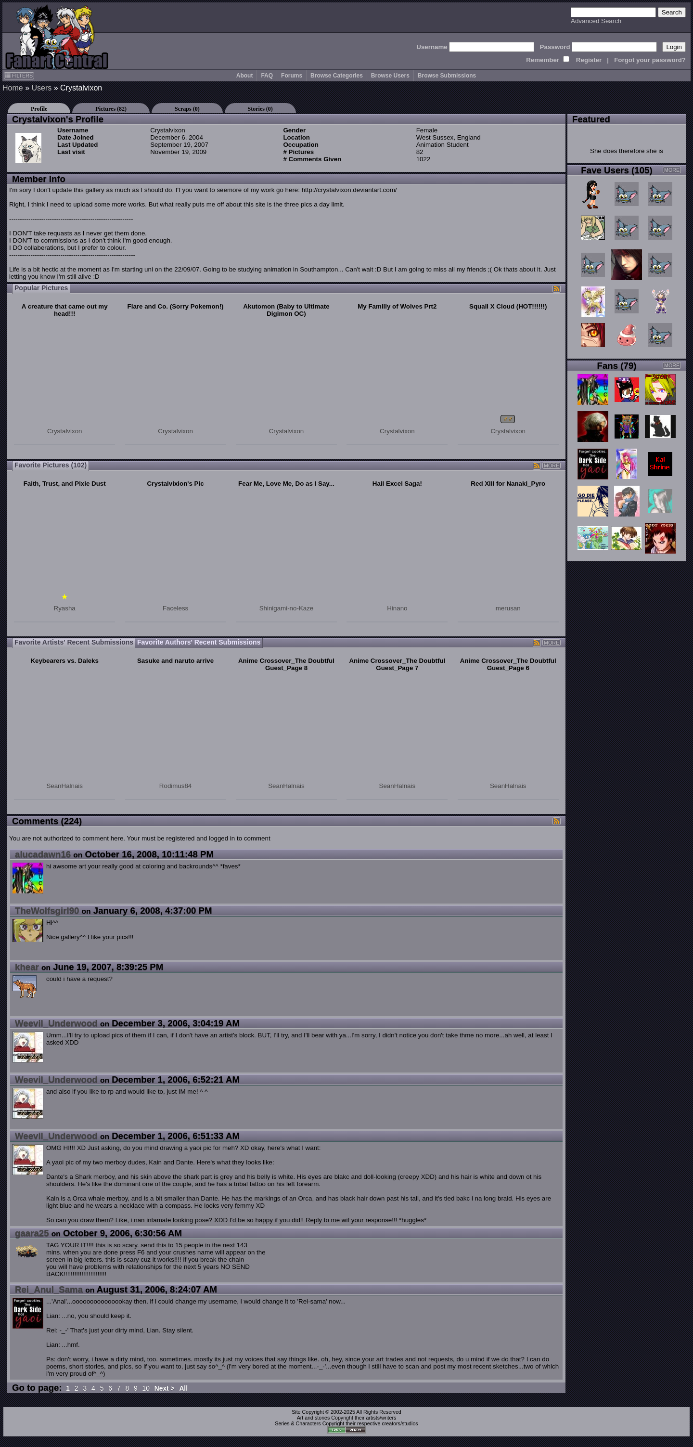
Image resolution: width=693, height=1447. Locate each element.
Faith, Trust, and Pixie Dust (65, 483)
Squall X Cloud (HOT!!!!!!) (508, 306)
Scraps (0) (187, 108)
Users (41, 88)
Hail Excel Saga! (397, 483)
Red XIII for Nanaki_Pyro (508, 483)
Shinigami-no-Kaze (286, 608)
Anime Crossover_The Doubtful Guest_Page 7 (397, 664)
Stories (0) (260, 108)
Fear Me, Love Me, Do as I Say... (286, 483)
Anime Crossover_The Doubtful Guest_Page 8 (286, 664)
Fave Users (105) (616, 170)
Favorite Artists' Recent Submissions (73, 642)
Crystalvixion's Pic (175, 483)
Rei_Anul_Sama (49, 1289)
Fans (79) (617, 366)
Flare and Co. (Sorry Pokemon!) (176, 306)
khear (27, 967)
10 (146, 1388)
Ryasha (65, 608)
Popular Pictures (41, 288)
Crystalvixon (64, 431)
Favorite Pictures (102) (50, 465)
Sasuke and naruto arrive (175, 660)
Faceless (175, 608)
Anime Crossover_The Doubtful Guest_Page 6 (508, 664)
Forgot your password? (650, 60)
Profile (39, 108)
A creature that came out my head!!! (65, 310)
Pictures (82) (111, 108)
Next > (164, 1388)
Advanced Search (596, 21)
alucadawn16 (43, 854)
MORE (551, 465)
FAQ (267, 75)
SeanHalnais (64, 785)
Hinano (397, 608)
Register (589, 60)
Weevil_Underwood (56, 1023)
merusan (508, 608)
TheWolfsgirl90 (47, 910)
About (244, 75)
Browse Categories (336, 75)
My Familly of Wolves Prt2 (397, 306)
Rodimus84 (175, 785)
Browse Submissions (447, 75)
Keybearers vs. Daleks (64, 660)
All (183, 1388)
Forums (291, 75)
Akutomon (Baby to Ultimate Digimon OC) (286, 310)
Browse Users (390, 75)
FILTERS (19, 75)
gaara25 (32, 1233)
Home (12, 88)
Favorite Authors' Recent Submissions (198, 642)
